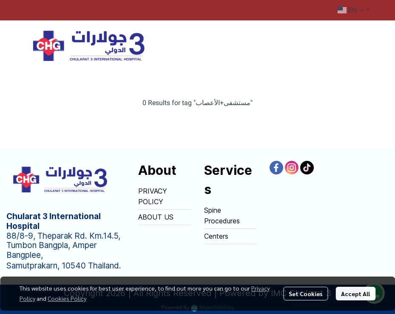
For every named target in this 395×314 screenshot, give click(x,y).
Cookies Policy (67, 298)
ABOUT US (155, 217)
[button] (353, 10)
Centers (216, 236)
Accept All (355, 293)
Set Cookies (305, 293)
